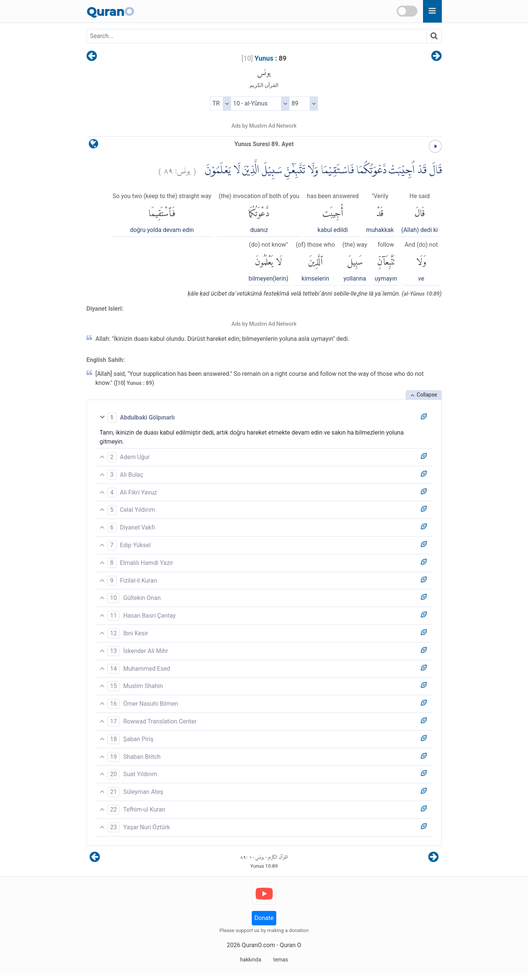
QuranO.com (258, 945)
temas (280, 960)
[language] (93, 145)
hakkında (250, 960)
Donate (264, 918)
